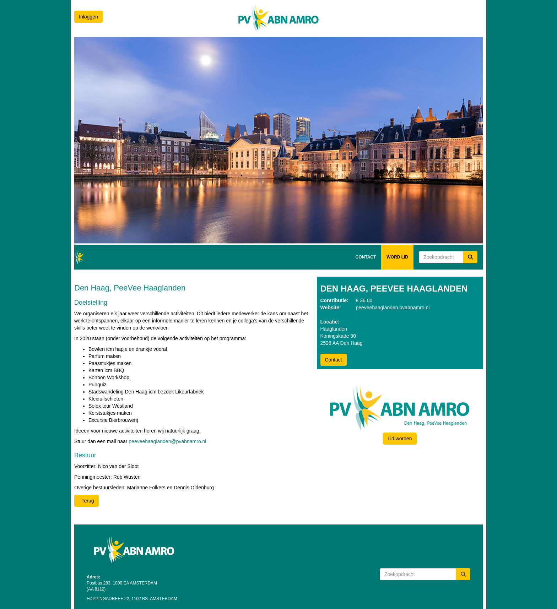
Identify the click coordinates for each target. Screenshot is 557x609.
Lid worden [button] (400, 438)
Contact (333, 360)
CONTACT (366, 257)
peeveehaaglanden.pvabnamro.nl (393, 307)
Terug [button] (86, 501)
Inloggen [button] (88, 17)
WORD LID (397, 257)
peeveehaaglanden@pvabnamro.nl (167, 441)
